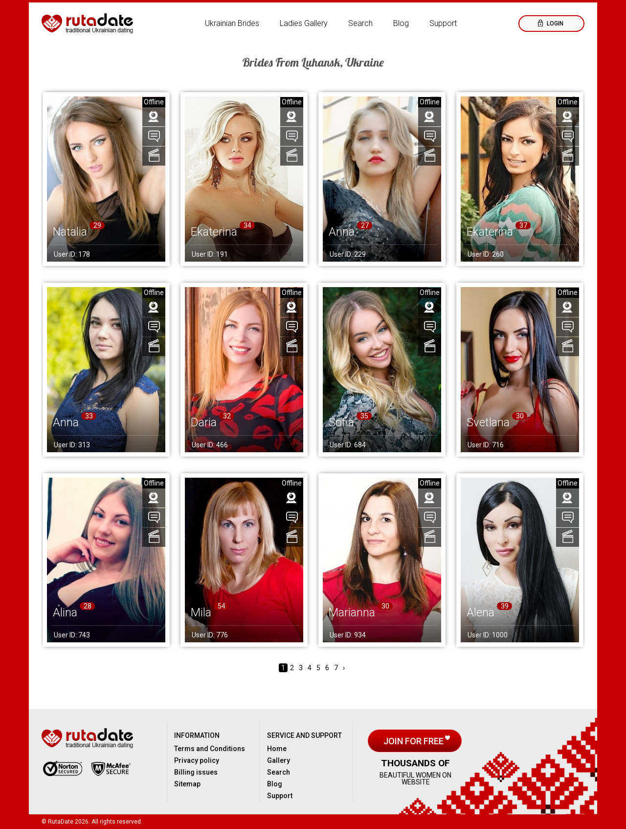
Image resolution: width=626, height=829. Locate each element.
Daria (204, 422)
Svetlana (488, 422)
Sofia (341, 422)
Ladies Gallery (304, 23)
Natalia (70, 232)
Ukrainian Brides (232, 23)
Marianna (352, 612)
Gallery (278, 760)
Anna (342, 232)
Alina (65, 612)
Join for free (414, 741)
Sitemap (187, 784)
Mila (201, 612)
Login (554, 23)
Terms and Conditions (209, 749)
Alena (480, 612)
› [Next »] (344, 668)
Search (360, 23)
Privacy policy (196, 760)
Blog (401, 23)
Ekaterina (214, 232)
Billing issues (196, 772)
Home (277, 749)
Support (443, 23)
